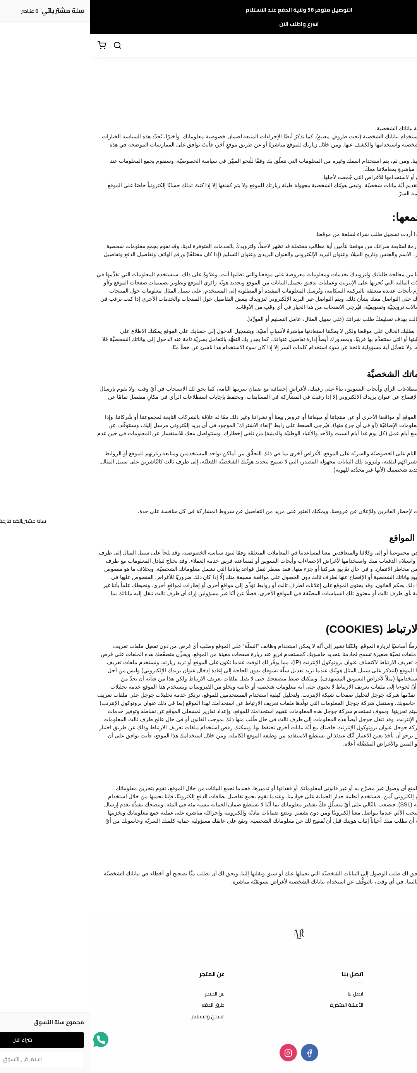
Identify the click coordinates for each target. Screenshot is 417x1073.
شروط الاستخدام (393, 994)
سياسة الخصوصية (391, 1017)
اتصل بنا (265, 994)
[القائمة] (405, 46)
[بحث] (27, 46)
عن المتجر (124, 994)
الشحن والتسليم (117, 1017)
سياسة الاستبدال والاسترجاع (381, 1005)
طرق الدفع (122, 1005)
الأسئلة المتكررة (256, 1005)
